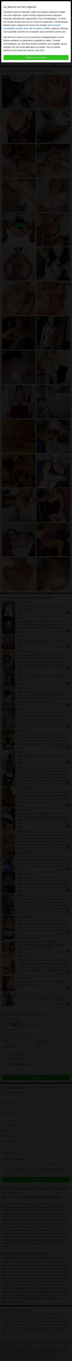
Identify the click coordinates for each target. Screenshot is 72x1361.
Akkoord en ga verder (36, 57)
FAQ (42, 50)
